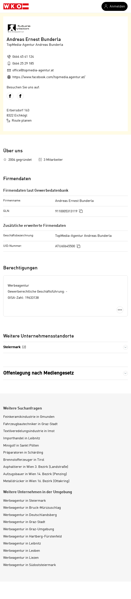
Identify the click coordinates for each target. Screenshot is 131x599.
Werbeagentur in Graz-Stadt (24, 522)
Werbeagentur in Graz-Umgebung (28, 529)
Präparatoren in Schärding (23, 452)
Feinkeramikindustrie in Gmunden (28, 417)
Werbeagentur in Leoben (21, 551)
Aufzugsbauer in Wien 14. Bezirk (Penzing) (35, 474)
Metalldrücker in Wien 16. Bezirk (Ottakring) (36, 481)
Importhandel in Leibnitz (21, 438)
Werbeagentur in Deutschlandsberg (30, 515)
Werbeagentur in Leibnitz (22, 543)
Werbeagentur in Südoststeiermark (29, 565)
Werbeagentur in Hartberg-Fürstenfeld (32, 536)
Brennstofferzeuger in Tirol (23, 460)
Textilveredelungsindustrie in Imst (28, 431)
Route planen (19, 120)
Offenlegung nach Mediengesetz (38, 373)
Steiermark (14, 347)
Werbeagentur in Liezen (21, 558)
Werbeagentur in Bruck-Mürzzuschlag (32, 508)
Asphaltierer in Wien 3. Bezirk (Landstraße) (35, 467)
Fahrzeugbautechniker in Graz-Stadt (30, 424)
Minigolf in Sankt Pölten (21, 445)
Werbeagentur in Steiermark (24, 501)
